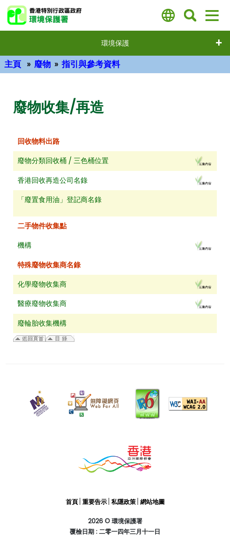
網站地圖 (152, 501)
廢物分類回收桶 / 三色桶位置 (63, 161)
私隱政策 (123, 501)
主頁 (12, 64)
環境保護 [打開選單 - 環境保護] (115, 43)
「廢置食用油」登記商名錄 (60, 200)
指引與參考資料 (91, 64)
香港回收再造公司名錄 (53, 180)
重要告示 (94, 501)
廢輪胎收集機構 (42, 323)
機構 (25, 245)
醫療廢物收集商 (42, 303)
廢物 (42, 64)
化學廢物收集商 (42, 284)
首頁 (72, 501)
